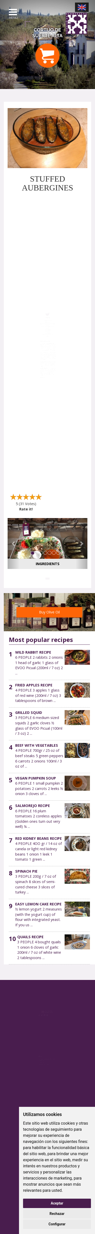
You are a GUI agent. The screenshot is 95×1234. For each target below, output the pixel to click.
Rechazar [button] (57, 1214)
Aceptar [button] (57, 1203)
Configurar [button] (57, 1224)
